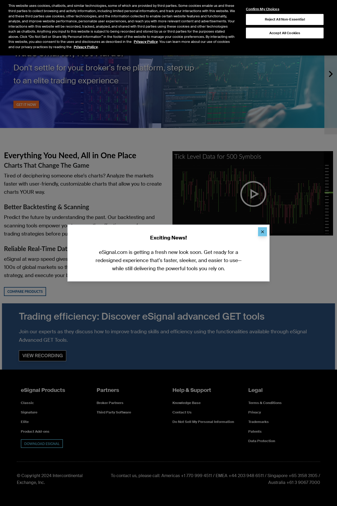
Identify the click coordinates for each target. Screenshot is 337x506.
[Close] (262, 231)
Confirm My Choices (262, 2)
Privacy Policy (146, 35)
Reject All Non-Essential (285, 12)
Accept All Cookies (284, 26)
